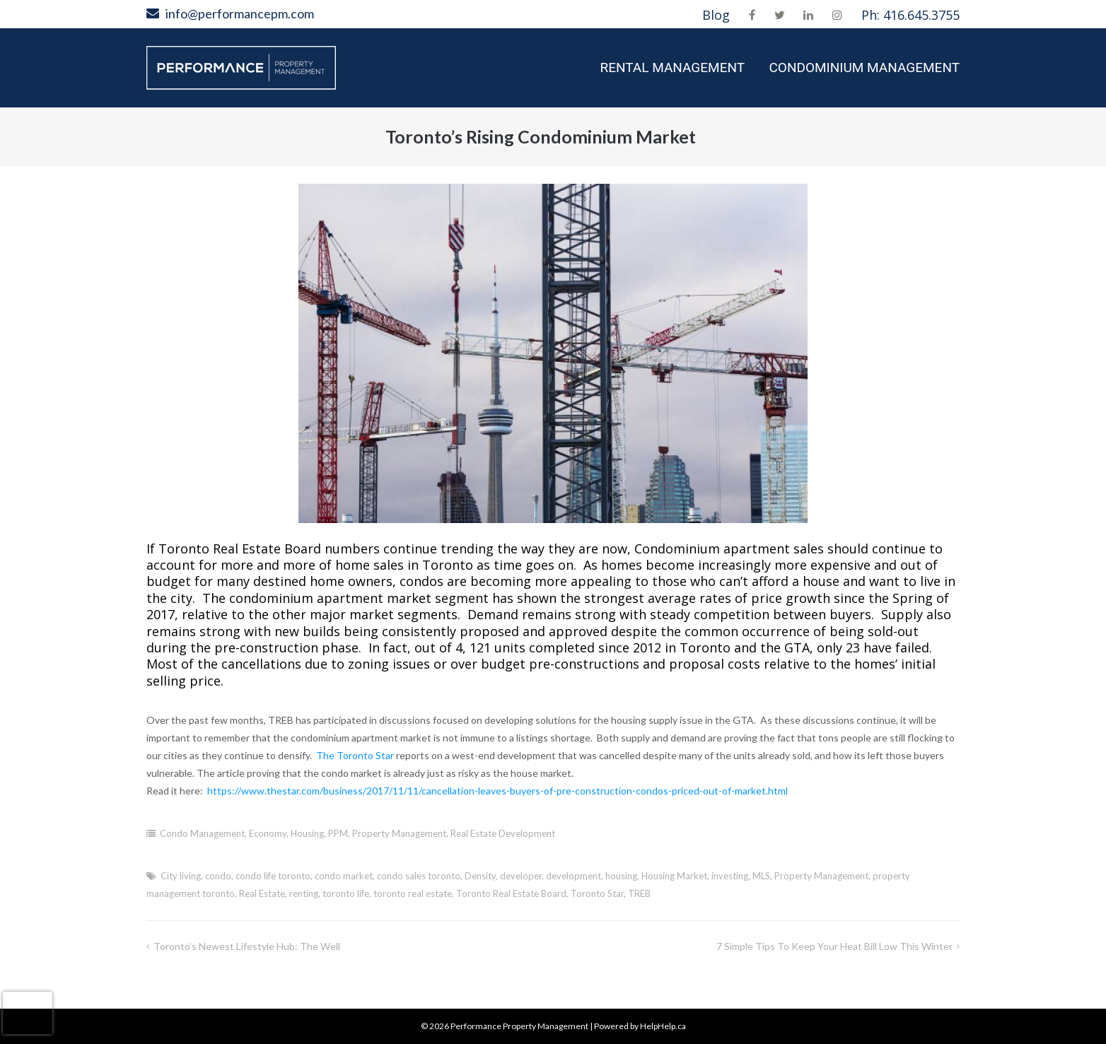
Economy (267, 833)
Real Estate (262, 893)
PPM (338, 833)
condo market (344, 875)
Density (480, 875)
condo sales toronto (418, 875)
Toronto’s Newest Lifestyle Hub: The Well (246, 946)
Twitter (779, 14)
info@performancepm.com (239, 13)
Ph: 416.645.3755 (910, 14)
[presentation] (27, 1013)
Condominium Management (864, 67)
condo (218, 875)
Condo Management (202, 833)
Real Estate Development (502, 833)
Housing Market (674, 875)
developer (521, 875)
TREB (639, 893)
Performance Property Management (519, 1026)
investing (729, 875)
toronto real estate (412, 893)
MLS (761, 875)
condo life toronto (272, 875)
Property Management (399, 833)
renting (303, 893)
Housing (307, 833)
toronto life (345, 893)
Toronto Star (597, 893)
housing (621, 875)
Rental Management (672, 67)
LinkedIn (808, 14)
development (573, 875)
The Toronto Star (355, 755)
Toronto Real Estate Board (511, 893)
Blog (716, 14)
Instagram (837, 14)
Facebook (752, 14)
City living (181, 875)
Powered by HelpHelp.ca (640, 1026)
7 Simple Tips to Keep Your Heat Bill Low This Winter (834, 946)
